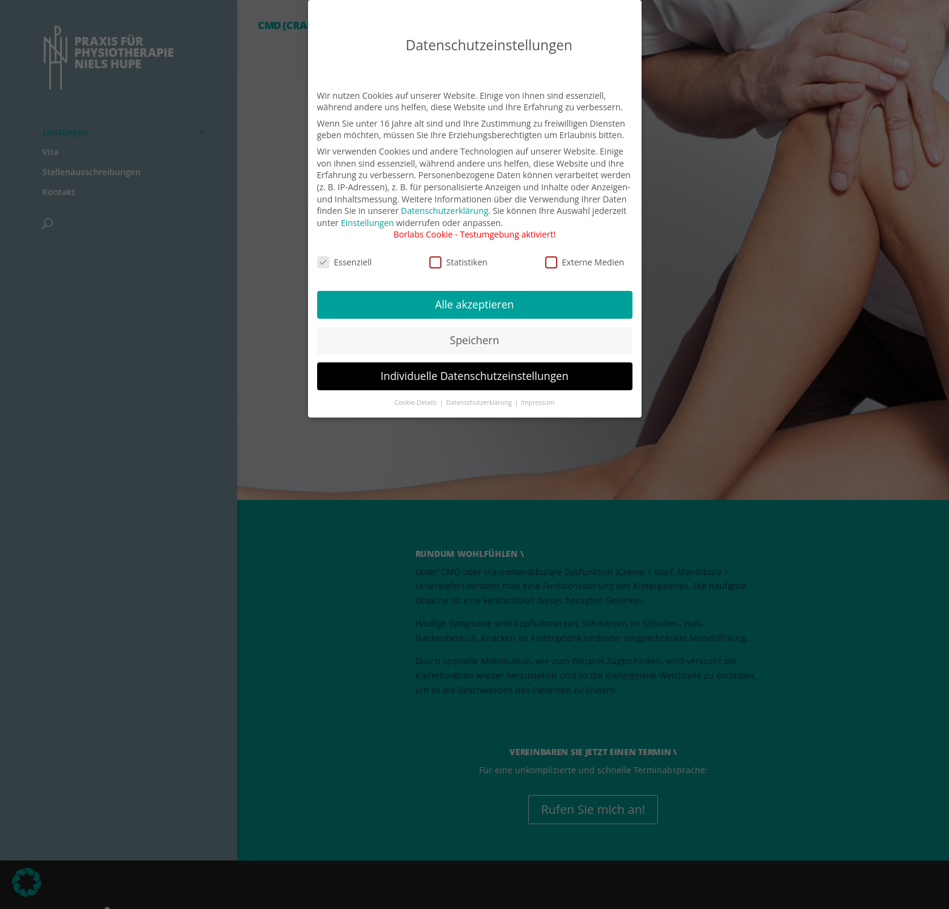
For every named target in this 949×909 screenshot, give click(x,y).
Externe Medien (585, 253)
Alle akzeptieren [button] (474, 295)
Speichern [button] (474, 331)
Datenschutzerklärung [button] (480, 394)
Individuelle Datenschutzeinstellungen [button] (475, 367)
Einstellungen (367, 214)
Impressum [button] (537, 394)
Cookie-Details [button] (416, 394)
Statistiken (458, 253)
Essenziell (344, 253)
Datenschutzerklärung (444, 202)
